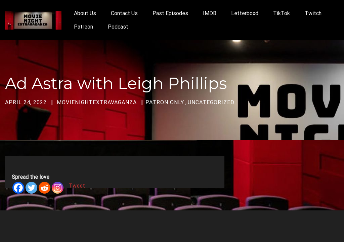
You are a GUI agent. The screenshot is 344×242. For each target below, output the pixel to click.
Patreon (83, 27)
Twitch (313, 13)
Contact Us (124, 13)
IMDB (209, 13)
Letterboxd (244, 13)
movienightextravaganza (97, 102)
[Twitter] (31, 188)
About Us (85, 13)
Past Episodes (170, 13)
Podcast (118, 27)
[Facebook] (18, 188)
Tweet (77, 186)
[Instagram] (57, 188)
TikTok (281, 13)
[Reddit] (44, 188)
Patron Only (164, 102)
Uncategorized (211, 102)
